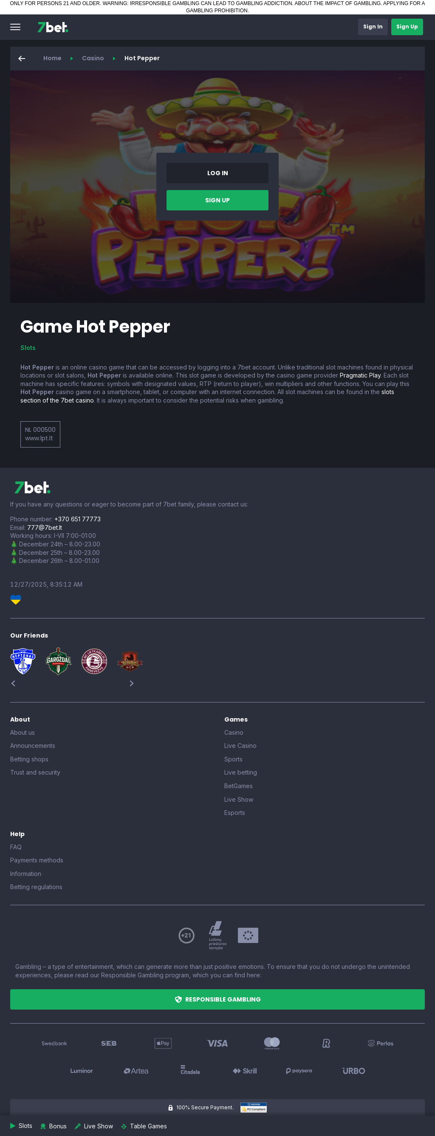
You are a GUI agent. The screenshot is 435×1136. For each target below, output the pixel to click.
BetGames (238, 785)
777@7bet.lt (44, 527)
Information (25, 873)
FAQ (16, 847)
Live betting (240, 772)
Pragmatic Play (360, 375)
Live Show (238, 799)
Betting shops (29, 759)
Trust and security (35, 772)
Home (52, 58)
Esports (234, 812)
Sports (233, 759)
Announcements (32, 745)
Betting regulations (36, 886)
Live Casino (240, 745)
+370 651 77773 (77, 519)
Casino (93, 58)
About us (22, 732)
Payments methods (36, 860)
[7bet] (53, 27)
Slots (28, 347)
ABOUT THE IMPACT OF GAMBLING (338, 3)
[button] (15, 27)
